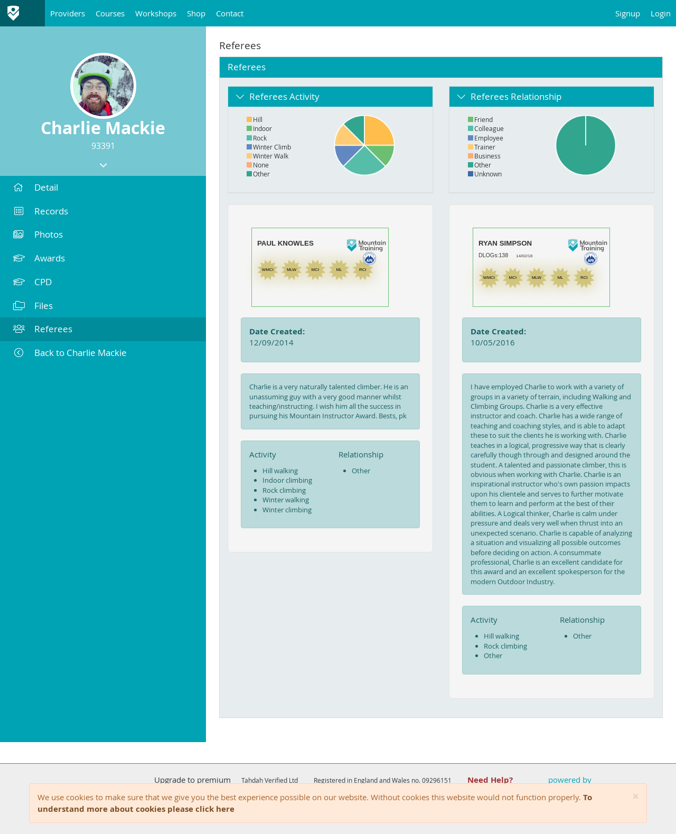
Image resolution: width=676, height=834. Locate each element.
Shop (196, 13)
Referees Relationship (516, 96)
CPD (32, 282)
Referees (42, 329)
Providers (67, 13)
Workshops (155, 13)
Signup (627, 13)
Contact (229, 13)
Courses (110, 13)
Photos (38, 234)
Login (661, 13)
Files (33, 305)
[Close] (635, 797)
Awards (39, 258)
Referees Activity (284, 96)
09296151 (437, 780)
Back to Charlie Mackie (70, 352)
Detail (35, 187)
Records (40, 211)
